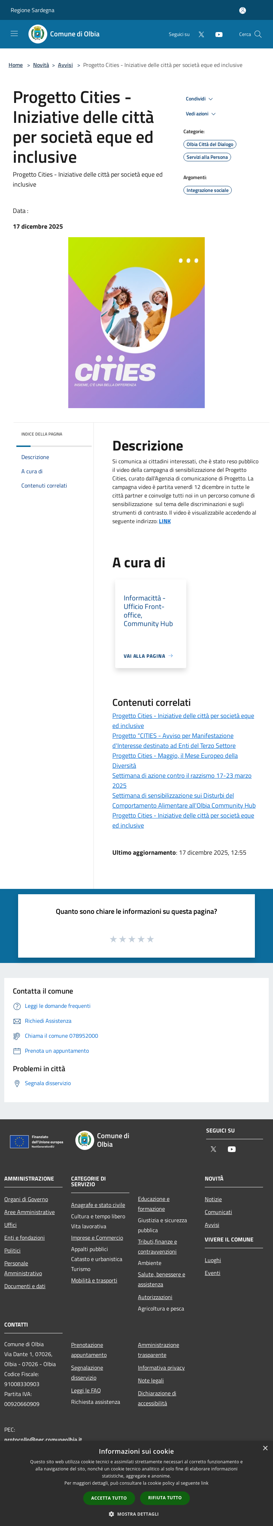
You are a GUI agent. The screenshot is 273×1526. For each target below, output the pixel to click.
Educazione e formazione (154, 1203)
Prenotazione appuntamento (89, 1349)
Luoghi (213, 1260)
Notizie (213, 1199)
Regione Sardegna (32, 10)
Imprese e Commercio (97, 1237)
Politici (12, 1250)
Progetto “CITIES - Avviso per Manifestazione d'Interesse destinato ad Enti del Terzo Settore (174, 740)
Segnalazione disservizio (87, 1372)
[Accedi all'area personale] (242, 10)
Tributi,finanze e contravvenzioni (157, 1246)
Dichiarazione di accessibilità (157, 1398)
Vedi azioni (202, 114)
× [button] (265, 1448)
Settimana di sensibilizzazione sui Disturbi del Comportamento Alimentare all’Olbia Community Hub (184, 800)
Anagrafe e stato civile (98, 1205)
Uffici (10, 1224)
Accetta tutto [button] (109, 1498)
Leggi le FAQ (86, 1390)
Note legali (151, 1380)
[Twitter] (198, 34)
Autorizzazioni (155, 1297)
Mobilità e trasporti (94, 1280)
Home (16, 65)
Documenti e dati (25, 1286)
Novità (41, 65)
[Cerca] (258, 34)
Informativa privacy (161, 1367)
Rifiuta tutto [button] (165, 1498)
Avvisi (65, 65)
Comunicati (218, 1212)
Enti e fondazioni (24, 1237)
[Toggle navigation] (14, 33)
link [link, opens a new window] (205, 1483)
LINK (165, 521)
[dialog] (136, 1483)
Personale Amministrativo (23, 1268)
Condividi (200, 99)
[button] (136, 1513)
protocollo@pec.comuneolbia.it (43, 1439)
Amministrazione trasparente (158, 1349)
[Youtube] (216, 34)
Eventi (212, 1273)
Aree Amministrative (29, 1212)
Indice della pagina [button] (41, 434)
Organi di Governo (26, 1199)
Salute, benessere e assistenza (161, 1279)
